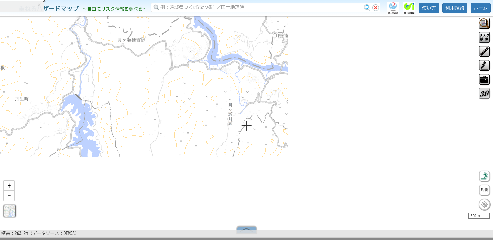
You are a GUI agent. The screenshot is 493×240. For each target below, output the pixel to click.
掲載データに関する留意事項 (36, 113)
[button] (9, 188)
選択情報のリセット (70, 131)
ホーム (481, 8)
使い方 (429, 8)
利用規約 (454, 8)
